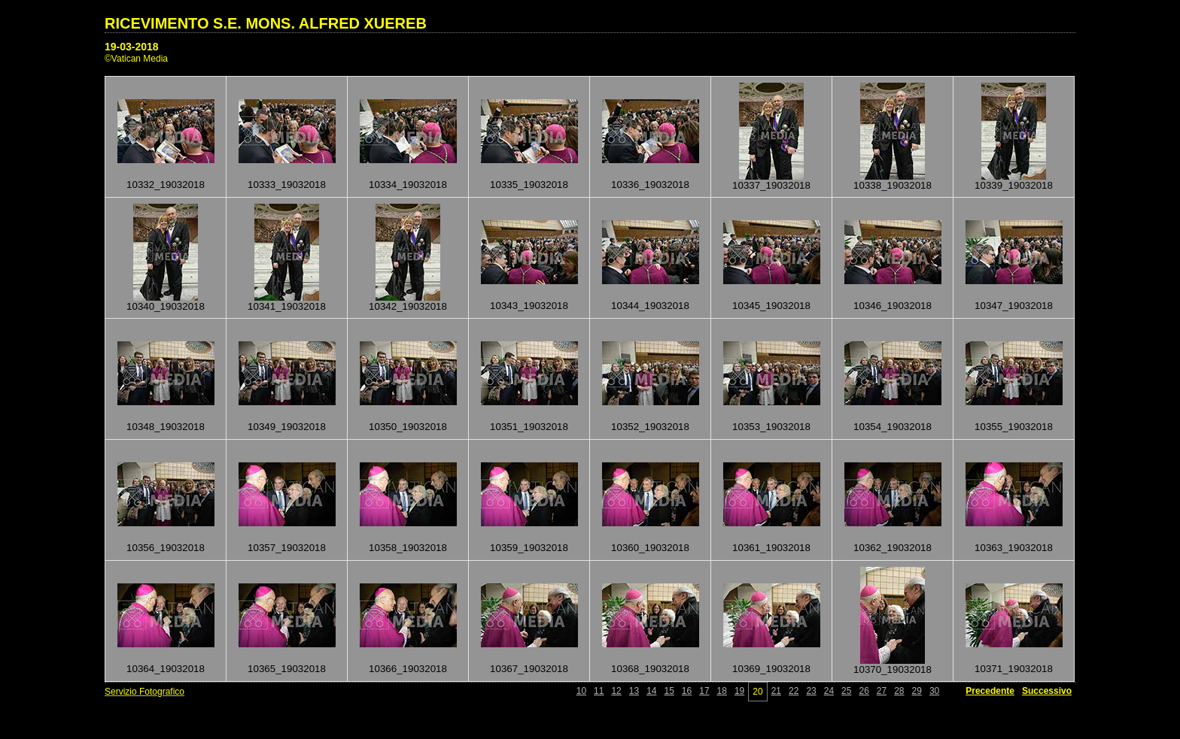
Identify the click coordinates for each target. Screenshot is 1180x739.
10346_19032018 (892, 305)
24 (829, 691)
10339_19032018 (1014, 185)
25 (846, 691)
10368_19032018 (650, 668)
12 (616, 691)
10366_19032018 (408, 668)
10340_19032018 (165, 306)
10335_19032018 (529, 184)
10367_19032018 (529, 668)
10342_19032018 (408, 306)
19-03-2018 (132, 47)
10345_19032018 (771, 305)
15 (669, 691)
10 (581, 691)
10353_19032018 (771, 426)
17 (704, 691)
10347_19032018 (1014, 305)
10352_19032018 (650, 426)
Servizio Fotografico (144, 691)
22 (793, 691)
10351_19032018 (529, 426)
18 (722, 691)
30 (934, 691)
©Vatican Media (136, 58)
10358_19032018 (408, 547)
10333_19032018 (287, 184)
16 (687, 691)
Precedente (990, 691)
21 (776, 691)
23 (811, 691)
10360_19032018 (650, 547)
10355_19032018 (1014, 426)
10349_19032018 (287, 426)
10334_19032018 (408, 184)
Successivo (1047, 691)
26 (863, 691)
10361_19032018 (771, 547)
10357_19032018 (287, 547)
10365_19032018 (287, 668)
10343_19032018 (529, 305)
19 (739, 691)
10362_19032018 (892, 547)
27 (882, 691)
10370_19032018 (892, 669)
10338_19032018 (892, 185)
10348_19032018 (165, 426)
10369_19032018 (771, 668)
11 (599, 691)
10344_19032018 (650, 305)
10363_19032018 (1014, 547)
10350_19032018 (408, 426)
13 (634, 691)
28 (899, 691)
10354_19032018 (892, 426)
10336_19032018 (650, 184)
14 (651, 691)
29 (917, 691)
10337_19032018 (771, 185)
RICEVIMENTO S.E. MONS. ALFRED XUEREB (266, 23)
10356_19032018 (165, 547)
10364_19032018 (165, 668)
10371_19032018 (1014, 668)
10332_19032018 (165, 184)
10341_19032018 (287, 306)
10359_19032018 (529, 547)
